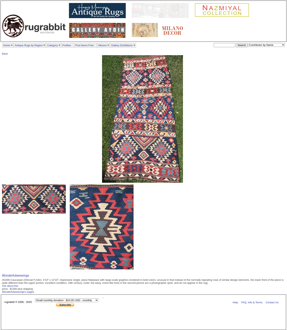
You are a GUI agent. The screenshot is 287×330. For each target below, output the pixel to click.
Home (6, 45)
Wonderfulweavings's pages (18, 291)
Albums (102, 45)
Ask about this (10, 285)
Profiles (66, 45)
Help (235, 302)
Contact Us (272, 302)
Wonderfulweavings (15, 275)
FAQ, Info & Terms (251, 302)
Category (52, 45)
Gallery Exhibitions (122, 45)
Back (5, 53)
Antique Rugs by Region (29, 45)
